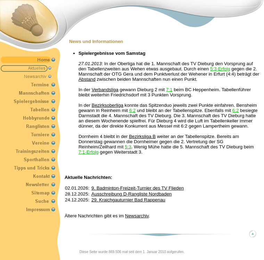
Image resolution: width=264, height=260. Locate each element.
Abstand (87, 79)
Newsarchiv (137, 215)
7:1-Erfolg (89, 152)
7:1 (169, 89)
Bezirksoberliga (107, 105)
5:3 (128, 146)
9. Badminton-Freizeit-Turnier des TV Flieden (137, 188)
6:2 (132, 110)
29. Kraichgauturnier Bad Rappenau (128, 199)
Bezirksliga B (142, 136)
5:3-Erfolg (220, 68)
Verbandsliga (105, 89)
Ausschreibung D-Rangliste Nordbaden (131, 194)
